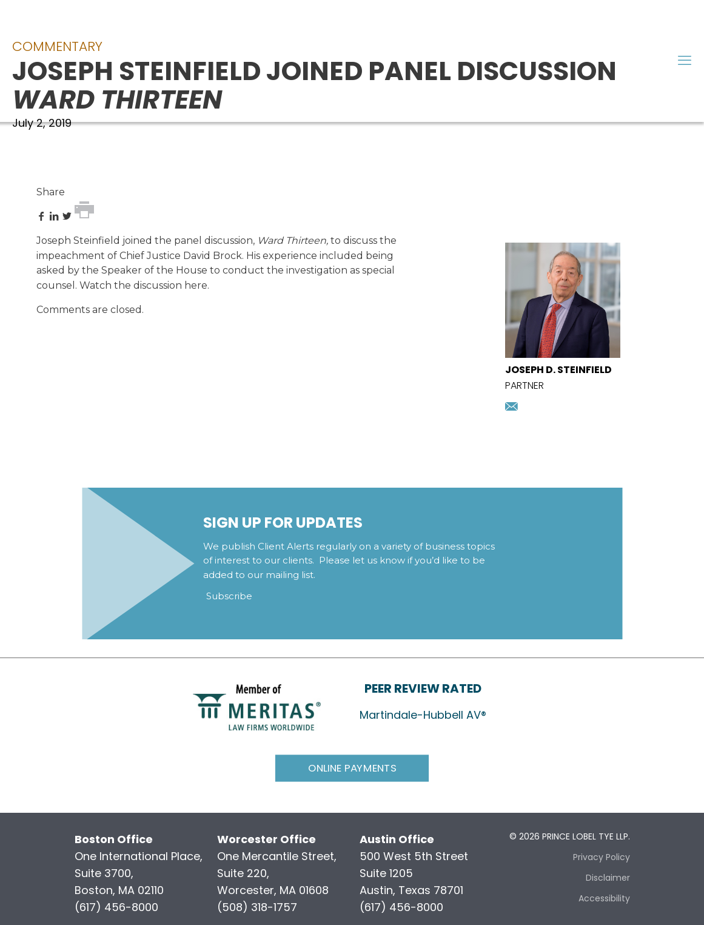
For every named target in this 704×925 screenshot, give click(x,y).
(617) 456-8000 (116, 907)
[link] (257, 706)
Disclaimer (608, 878)
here (195, 285)
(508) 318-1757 (257, 907)
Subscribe (229, 596)
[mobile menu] (684, 60)
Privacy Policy (601, 857)
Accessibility (604, 898)
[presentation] (562, 354)
